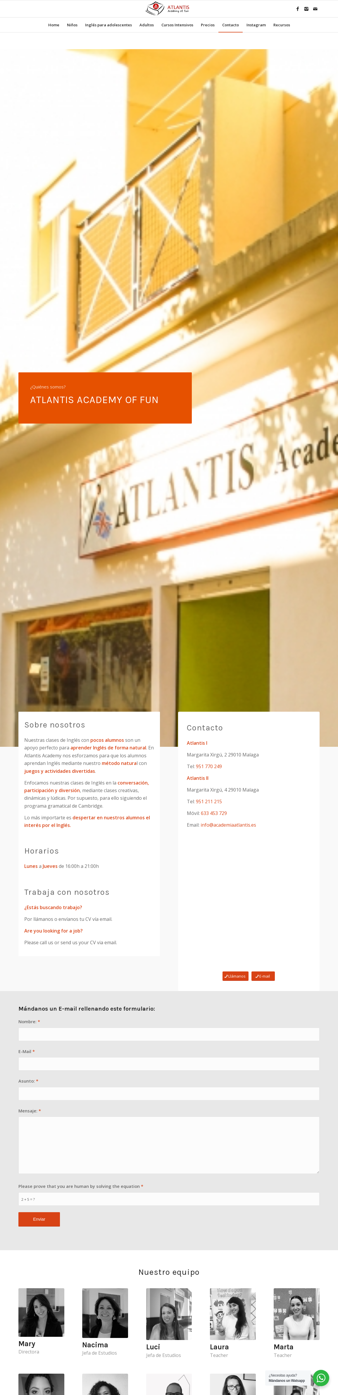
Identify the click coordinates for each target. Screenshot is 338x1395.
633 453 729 (214, 813)
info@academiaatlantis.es (228, 825)
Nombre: (29, 1021)
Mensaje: (29, 1111)
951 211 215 (209, 801)
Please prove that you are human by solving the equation (80, 1186)
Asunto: (28, 1081)
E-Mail (26, 1051)
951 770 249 (209, 766)
